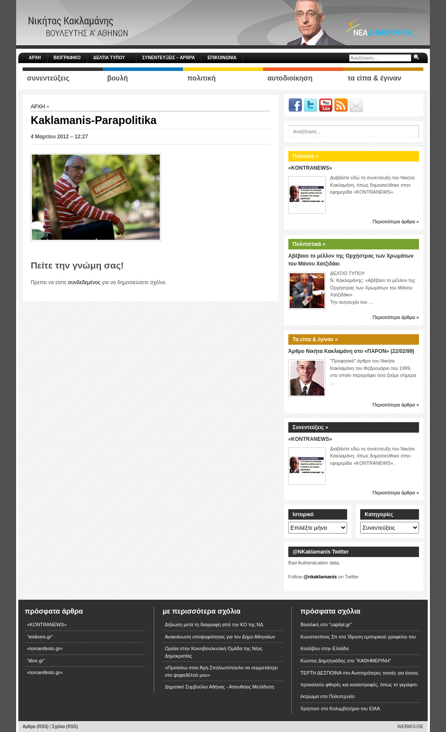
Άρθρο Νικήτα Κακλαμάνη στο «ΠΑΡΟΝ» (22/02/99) (351, 351)
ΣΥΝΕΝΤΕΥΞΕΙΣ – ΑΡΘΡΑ (168, 57)
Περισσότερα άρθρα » (395, 221)
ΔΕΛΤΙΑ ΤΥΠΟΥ (112, 57)
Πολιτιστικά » (309, 244)
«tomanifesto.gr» (45, 648)
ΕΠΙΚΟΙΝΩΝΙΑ (221, 57)
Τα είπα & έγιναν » (315, 339)
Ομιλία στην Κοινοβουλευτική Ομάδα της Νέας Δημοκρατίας (213, 652)
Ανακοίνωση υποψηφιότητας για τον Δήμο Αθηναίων (220, 636)
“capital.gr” (340, 624)
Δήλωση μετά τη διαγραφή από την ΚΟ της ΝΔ (214, 624)
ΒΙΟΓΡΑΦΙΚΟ (67, 57)
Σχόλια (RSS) (65, 726)
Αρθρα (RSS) (35, 726)
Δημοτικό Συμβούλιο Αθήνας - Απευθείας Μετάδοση (219, 686)
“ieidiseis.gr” (40, 636)
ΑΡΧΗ (35, 57)
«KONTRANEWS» (310, 168)
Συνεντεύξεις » (310, 427)
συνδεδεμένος (84, 282)
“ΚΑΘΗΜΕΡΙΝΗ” (373, 660)
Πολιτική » (305, 156)
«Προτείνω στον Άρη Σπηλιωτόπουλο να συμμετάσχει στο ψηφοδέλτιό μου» (221, 671)
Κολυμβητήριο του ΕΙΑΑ (355, 708)
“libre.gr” (36, 660)
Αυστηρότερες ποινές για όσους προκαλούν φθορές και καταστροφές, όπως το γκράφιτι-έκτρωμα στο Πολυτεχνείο (360, 684)
